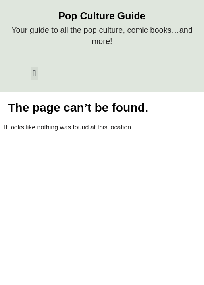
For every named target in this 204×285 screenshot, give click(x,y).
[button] (34, 73)
